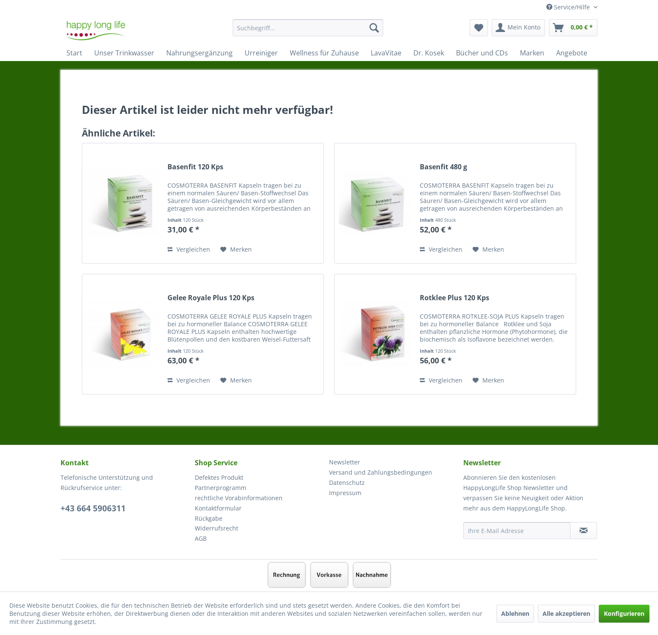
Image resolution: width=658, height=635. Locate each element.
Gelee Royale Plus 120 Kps (210, 297)
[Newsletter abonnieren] (583, 530)
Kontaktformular (218, 508)
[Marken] (532, 53)
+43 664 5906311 (93, 508)
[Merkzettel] (479, 27)
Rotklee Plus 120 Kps (454, 297)
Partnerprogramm (220, 488)
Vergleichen (188, 249)
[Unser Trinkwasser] (124, 53)
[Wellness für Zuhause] (324, 53)
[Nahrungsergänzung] (199, 53)
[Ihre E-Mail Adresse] (517, 530)
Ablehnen (515, 613)
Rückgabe (208, 518)
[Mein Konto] (518, 27)
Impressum (345, 493)
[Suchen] (374, 27)
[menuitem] (308, 31)
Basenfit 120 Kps (195, 166)
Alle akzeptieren (566, 613)
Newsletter (344, 462)
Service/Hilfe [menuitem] (569, 7)
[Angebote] (571, 53)
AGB (201, 538)
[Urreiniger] (261, 53)
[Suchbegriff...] (308, 27)
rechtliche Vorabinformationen (239, 498)
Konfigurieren (624, 613)
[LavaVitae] (386, 53)
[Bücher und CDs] (482, 53)
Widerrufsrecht (216, 528)
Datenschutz (347, 482)
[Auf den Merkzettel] (236, 249)
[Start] (74, 53)
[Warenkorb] (573, 27)
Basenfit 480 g (443, 166)
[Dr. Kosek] (428, 53)
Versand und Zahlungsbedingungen (380, 472)
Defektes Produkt (219, 477)
